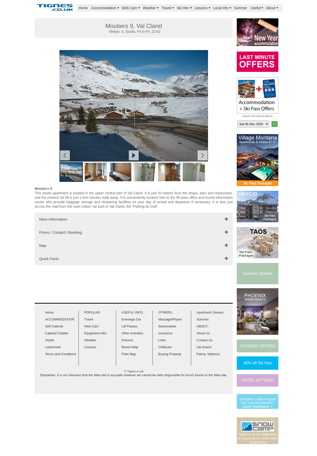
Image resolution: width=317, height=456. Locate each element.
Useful (257, 8)
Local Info (222, 8)
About (272, 8)
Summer (240, 8)
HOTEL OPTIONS (257, 380)
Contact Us (204, 340)
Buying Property (169, 354)
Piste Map (129, 354)
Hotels (49, 340)
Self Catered (54, 326)
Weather (151, 8)
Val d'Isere (204, 347)
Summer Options (257, 273)
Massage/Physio (170, 319)
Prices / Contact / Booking (60, 232)
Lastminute (53, 347)
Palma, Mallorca (208, 354)
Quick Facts (49, 258)
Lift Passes (129, 326)
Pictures (127, 340)
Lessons (203, 8)
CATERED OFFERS (258, 346)
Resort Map (130, 347)
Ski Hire (185, 8)
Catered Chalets (56, 333)
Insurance (165, 333)
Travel (168, 8)
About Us (203, 333)
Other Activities (132, 333)
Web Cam (131, 8)
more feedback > (257, 406)
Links (162, 340)
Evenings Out (131, 319)
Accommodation (105, 8)
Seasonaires (167, 326)
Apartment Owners (210, 312)
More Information (53, 219)
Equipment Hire (95, 333)
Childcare (165, 347)
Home (83, 8)
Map (42, 245)
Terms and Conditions (60, 354)
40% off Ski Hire (257, 363)
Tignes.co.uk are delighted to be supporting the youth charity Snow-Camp (257, 438)
